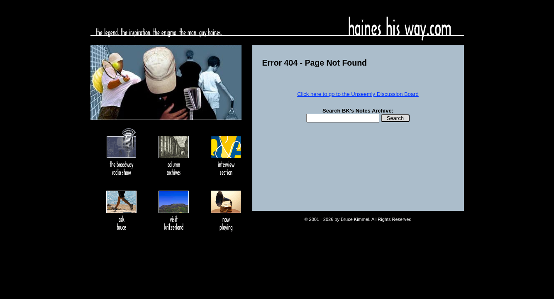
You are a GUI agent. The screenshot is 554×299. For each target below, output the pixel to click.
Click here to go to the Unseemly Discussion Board (358, 94)
